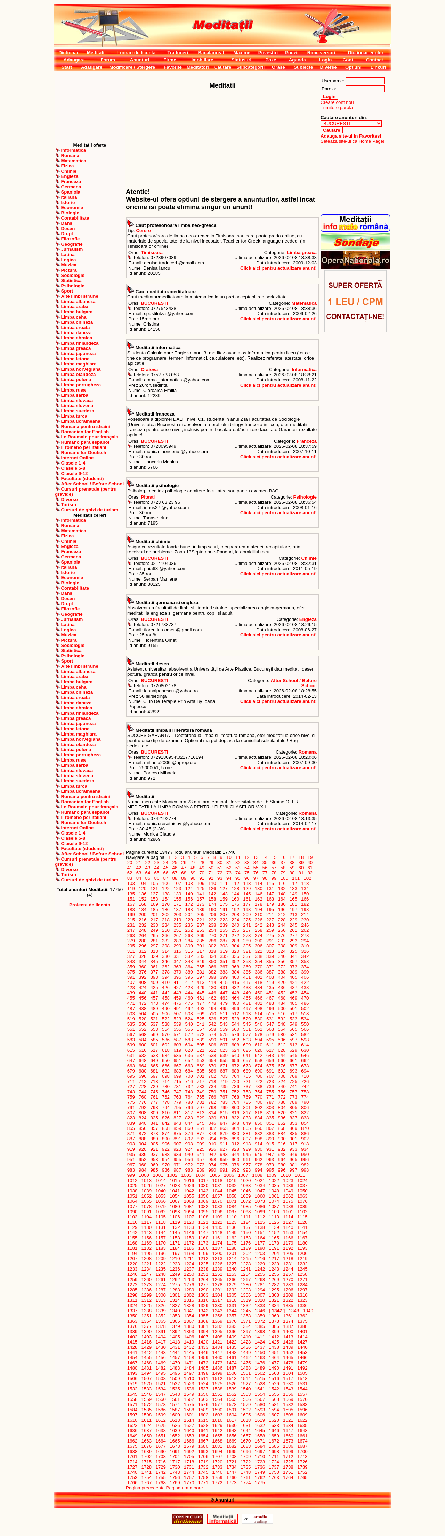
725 (293, 1081)
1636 (132, 1430)
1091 (146, 1211)
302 (212, 945)
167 (131, 904)
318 (212, 951)
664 (142, 1065)
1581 (274, 1404)
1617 (231, 1420)
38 (292, 862)
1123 (231, 1222)
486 (305, 1003)
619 (177, 1050)
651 (177, 1060)
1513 (231, 1378)
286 (212, 940)
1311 (132, 1300)
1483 (174, 1368)
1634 (288, 1425)
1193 (302, 1248)
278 (305, 935)
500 (282, 1008)
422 (305, 982)
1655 (217, 1435)
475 (177, 1003)
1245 (302, 1269)
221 (200, 919)
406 (305, 977)
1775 (259, 1482)
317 (200, 951)
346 (166, 961)
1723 (259, 1461)
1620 (274, 1420)
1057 (217, 1196)
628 (282, 1050)
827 (177, 1117)
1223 (174, 1263)
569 (154, 1034)
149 (293, 893)
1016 (189, 1180)
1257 (288, 1274)
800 (235, 1107)
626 (258, 1050)
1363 (132, 1321)
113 (247, 883)
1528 (259, 1383)
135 (131, 893)
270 (212, 935)
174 (212, 904)
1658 (259, 1435)
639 (224, 1055)
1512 (217, 1378)
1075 (288, 1201)
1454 (132, 1357)
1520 (146, 1383)
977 (247, 1164)
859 (177, 1128)
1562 (189, 1399)
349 (200, 961)
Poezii (292, 52)
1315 (189, 1300)
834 (258, 1117)
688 (235, 1071)
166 (305, 899)
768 (235, 1097)
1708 (231, 1456)
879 (224, 1133)
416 (235, 982)
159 (224, 899)
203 (177, 914)
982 (305, 1164)
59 (292, 867)
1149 (231, 1232)
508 (189, 1013)
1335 (288, 1305)
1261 (160, 1279)
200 (142, 914)
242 (258, 925)
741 (293, 1086)
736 (235, 1086)
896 (235, 1138)
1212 (203, 1258)
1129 (132, 1227)
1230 (274, 1263)
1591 (231, 1409)
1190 (259, 1248)
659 (270, 1060)
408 (142, 982)
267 (177, 935)
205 (200, 914)
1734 (231, 1467)
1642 (217, 1430)
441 (154, 992)
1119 (174, 1222)
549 (293, 1024)
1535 (174, 1388)
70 (202, 873)
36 (274, 862)
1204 (274, 1253)
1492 (302, 1368)
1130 (146, 1227)
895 (224, 1138)
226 (258, 919)
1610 (132, 1420)
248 (142, 930)
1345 (245, 1310)
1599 (160, 1415)
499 (270, 1008)
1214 (231, 1258)
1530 (288, 1383)
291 (270, 940)
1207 (132, 1258)
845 (200, 1123)
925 (200, 1149)
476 (189, 1003)
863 (224, 1128)
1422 (231, 1342)
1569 (288, 1399)
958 (212, 1159)
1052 (146, 1196)
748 (189, 1091)
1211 (189, 1258)
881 (247, 1133)
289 (247, 940)
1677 (160, 1446)
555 (177, 1029)
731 (177, 1086)
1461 (231, 1357)
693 (293, 1071)
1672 (274, 1441)
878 (212, 1133)
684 (189, 1071)
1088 (288, 1206)
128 (235, 888)
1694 (217, 1451)
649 (154, 1060)
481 (247, 1003)
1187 (217, 1248)
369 (247, 966)
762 (166, 1097)
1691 (174, 1451)
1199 (203, 1253)
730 (166, 1086)
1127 (288, 1222)
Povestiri (268, 52)
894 (212, 1138)
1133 (189, 1227)
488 (142, 1008)
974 (212, 1164)
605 (200, 1045)
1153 (288, 1232)
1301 (174, 1295)
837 (293, 1117)
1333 (259, 1305)
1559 (146, 1399)
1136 (231, 1227)
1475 (245, 1362)
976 (235, 1164)
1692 (189, 1451)
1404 (160, 1336)
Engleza (308, 619)
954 (166, 1159)
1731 (189, 1467)
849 (247, 1123)
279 (131, 940)
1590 (217, 1409)
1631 (245, 1425)
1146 (189, 1232)
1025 (132, 1185)
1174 (217, 1243)
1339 (160, 1310)
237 (200, 925)
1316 (203, 1300)
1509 (174, 1378)
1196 (160, 1253)
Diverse (328, 67)
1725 (288, 1461)
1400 (288, 1331)
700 (189, 1076)
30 (220, 862)
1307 (259, 1295)
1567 (259, 1399)
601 (154, 1045)
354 (258, 961)
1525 (217, 1383)
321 (247, 951)
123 (177, 888)
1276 (189, 1284)
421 (293, 982)
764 (189, 1097)
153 (154, 899)
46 (175, 867)
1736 (259, 1467)
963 (270, 1159)
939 (177, 1154)
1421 (217, 1342)
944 (235, 1154)
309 (293, 945)
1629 (217, 1425)
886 (305, 1133)
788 (282, 1102)
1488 (245, 1368)
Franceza (307, 441)
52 (229, 867)
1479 (302, 1362)
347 (177, 961)
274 (258, 935)
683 (177, 1071)
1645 (259, 1430)
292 (282, 940)
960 (235, 1159)
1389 (132, 1331)
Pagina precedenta (145, 1487)
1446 (203, 1352)
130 (258, 888)
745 (154, 1091)
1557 (302, 1394)
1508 (160, 1378)
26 (184, 862)
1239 (217, 1269)
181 (293, 904)
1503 (274, 1373)
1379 (174, 1326)
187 (177, 909)
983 (131, 1170)
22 (148, 862)
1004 (200, 1175)
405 (293, 977)
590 (212, 1039)
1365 (160, 1321)
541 (200, 1024)
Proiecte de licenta (89, 904)
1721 (231, 1461)
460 (189, 998)
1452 (288, 1352)
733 (200, 1086)
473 (154, 1003)
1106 (174, 1216)
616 (142, 1050)
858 (166, 1128)
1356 (217, 1316)
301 (200, 945)
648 (142, 1060)
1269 (274, 1279)
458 (166, 998)
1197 (174, 1253)
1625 (160, 1425)
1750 (274, 1472)
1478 (288, 1362)
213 (293, 914)
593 (247, 1039)
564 (282, 1029)
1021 (259, 1180)
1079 (160, 1206)
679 (131, 1071)
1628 (203, 1425)
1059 (245, 1196)
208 (235, 914)
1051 (132, 1196)
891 (177, 1138)
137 (154, 893)
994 (258, 1170)
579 (270, 1034)
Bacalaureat (211, 52)
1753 (132, 1477)
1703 (160, 1456)
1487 (231, 1368)
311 (131, 951)
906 (166, 1144)
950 (305, 1154)
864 (235, 1128)
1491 (288, 1368)
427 (177, 987)
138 (166, 893)
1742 (160, 1472)
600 (142, 1045)
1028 (174, 1185)
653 (200, 1060)
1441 (132, 1352)
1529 (274, 1383)
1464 (274, 1357)
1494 (146, 1373)
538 (166, 1024)
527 (224, 1018)
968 (142, 1164)
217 (154, 919)
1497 (189, 1373)
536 (142, 1024)
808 (142, 1112)
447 (224, 992)
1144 (160, 1232)
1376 (132, 1326)
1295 (274, 1289)
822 (305, 1112)
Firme (169, 60)
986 (166, 1170)
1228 (245, 1263)
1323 (302, 1300)
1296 (288, 1289)
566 (305, 1029)
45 (166, 867)
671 (224, 1065)
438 (305, 987)
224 (235, 919)
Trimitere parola (337, 107)
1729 (160, 1467)
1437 (259, 1347)
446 (212, 992)
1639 (174, 1430)
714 (166, 1081)
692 (282, 1071)
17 (292, 857)
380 (189, 972)
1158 (174, 1237)
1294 (259, 1289)
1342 (203, 1310)
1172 (189, 1243)
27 (193, 862)
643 (270, 1055)
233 (154, 925)
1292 (231, 1289)
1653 (189, 1435)
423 (131, 987)
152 (142, 899)
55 (256, 867)
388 (282, 972)
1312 (146, 1300)
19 (310, 857)
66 (166, 873)
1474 (231, 1362)
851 (270, 1123)
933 (293, 1149)
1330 (217, 1305)
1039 (146, 1190)
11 (238, 857)
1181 (132, 1248)
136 (142, 893)
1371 (245, 1321)
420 (282, 982)
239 (224, 925)
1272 (132, 1284)
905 (154, 1144)
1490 (274, 1368)
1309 (288, 1295)
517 (293, 1013)
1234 (146, 1269)
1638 (160, 1430)
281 (154, 940)
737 (247, 1086)
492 (189, 1008)
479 (224, 1003)
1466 (302, 1357)
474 (166, 1003)
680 (142, 1071)
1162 (231, 1237)
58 (283, 867)
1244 (288, 1269)
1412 (274, 1336)
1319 (245, 1300)
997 (293, 1170)
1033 (245, 1185)
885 (293, 1133)
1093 (174, 1211)
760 (142, 1097)
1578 (231, 1404)
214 (305, 914)
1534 (160, 1388)
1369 (217, 1321)
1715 (146, 1461)
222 (212, 919)
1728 (146, 1467)
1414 (302, 1336)
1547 (160, 1394)
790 (305, 1102)
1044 (217, 1190)
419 (270, 982)
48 (193, 867)
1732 (203, 1467)
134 (305, 888)
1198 (189, 1253)
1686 (288, 1446)
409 (154, 982)
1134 (203, 1227)
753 (247, 1091)
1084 (231, 1206)
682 (166, 1071)
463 (224, 998)
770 (258, 1097)
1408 (217, 1336)
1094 (189, 1211)
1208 (146, 1258)
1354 (189, 1316)
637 (200, 1055)
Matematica (304, 303)
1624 (146, 1425)
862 (212, 1128)
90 (193, 878)
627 (270, 1050)
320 (235, 951)
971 (177, 1164)
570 (166, 1034)
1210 (174, 1258)
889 (154, 1138)
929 (247, 1149)
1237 (189, 1269)
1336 (302, 1305)
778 (166, 1102)
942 (212, 1154)
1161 (217, 1237)
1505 (302, 1373)
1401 (302, 1331)
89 (184, 878)
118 (305, 883)
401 (247, 977)
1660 (288, 1435)
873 (154, 1133)
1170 (160, 1243)
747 (177, 1091)
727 (131, 1086)
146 (258, 893)
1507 (146, 1378)
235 (177, 925)
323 (270, 951)
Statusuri (242, 60)
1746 (217, 1472)
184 (142, 909)
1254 (245, 1274)
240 (235, 925)
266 (166, 935)
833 (247, 1117)
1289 (189, 1289)
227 (270, 919)
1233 (132, 1269)
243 (270, 925)
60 (301, 867)
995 (270, 1170)
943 (224, 1154)
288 (235, 940)
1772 (217, 1482)
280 (142, 940)
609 (247, 1045)
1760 (231, 1477)
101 (296, 878)
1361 (288, 1316)
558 (212, 1029)
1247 (146, 1274)
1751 (288, 1472)
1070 (217, 1201)
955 (177, 1159)
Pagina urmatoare (184, 1487)
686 (212, 1071)
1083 (217, 1206)
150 (305, 893)
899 (270, 1138)
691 (270, 1071)
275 (270, 935)
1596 (302, 1409)
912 (235, 1144)
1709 (245, 1456)
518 (305, 1013)
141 (200, 893)
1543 (288, 1388)
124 (189, 888)
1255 (259, 1274)
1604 (231, 1415)
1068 (189, 1201)
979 (270, 1164)
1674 (302, 1441)
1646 (274, 1430)
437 (293, 987)
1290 (203, 1289)
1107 (189, 1216)
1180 (302, 1243)
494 (212, 1008)
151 (131, 899)
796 (189, 1107)
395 (177, 977)
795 (177, 1107)
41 (130, 867)
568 (142, 1034)
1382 (217, 1326)
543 (224, 1024)
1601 (189, 1415)
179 (270, 904)
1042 (189, 1190)
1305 (231, 1295)
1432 (189, 1347)
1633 (274, 1425)
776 (142, 1102)
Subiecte (303, 67)
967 (131, 1164)
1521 (160, 1383)
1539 (231, 1388)
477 (200, 1003)
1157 (160, 1237)
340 (282, 956)
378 (166, 972)
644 (282, 1055)
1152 (274, 1232)
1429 (146, 1347)
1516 (274, 1378)
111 (224, 883)
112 (235, 883)
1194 (132, 1253)
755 (270, 1091)
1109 (217, 1216)
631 (131, 1055)
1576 (203, 1404)
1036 (288, 1185)
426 (166, 987)
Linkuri (378, 67)
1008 (257, 1175)
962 (258, 1159)
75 (247, 873)
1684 (259, 1446)
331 (177, 956)
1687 (302, 1446)
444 (189, 992)
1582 (288, 1404)
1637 (146, 1430)
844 (189, 1123)
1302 (189, 1295)
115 (270, 883)
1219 (302, 1258)
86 (157, 878)
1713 (302, 1456)
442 (166, 992)
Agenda (297, 60)
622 (212, 1050)
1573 (160, 1404)
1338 (146, 1310)
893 (200, 1138)
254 (212, 930)
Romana (307, 752)
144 (235, 893)
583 (131, 1039)
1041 (174, 1190)
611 (270, 1045)
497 (247, 1008)
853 (293, 1123)
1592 (245, 1409)
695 (131, 1076)
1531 (302, 1383)
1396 (231, 1331)
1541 (259, 1388)
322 (258, 951)
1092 (160, 1211)
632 (142, 1055)
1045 (231, 1190)
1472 (203, 1362)
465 (247, 998)
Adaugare (74, 60)
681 (154, 1071)
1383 (231, 1326)
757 (293, 1091)
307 (270, 945)
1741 (146, 1472)
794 (166, 1107)
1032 (231, 1185)
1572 (146, 1404)
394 (166, 977)
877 (200, 1133)
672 (235, 1065)
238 (212, 925)
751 (224, 1091)
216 (142, 919)
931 (270, 1149)
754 (258, 1091)
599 (131, 1045)
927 (224, 1149)
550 (305, 1024)
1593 (259, 1409)
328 (142, 956)
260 (282, 930)
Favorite (173, 67)
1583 (302, 1404)
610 (258, 1045)
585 (154, 1039)
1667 (203, 1441)
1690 (160, 1451)
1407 (203, 1336)
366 (212, 966)
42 (139, 867)
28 (202, 862)
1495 (160, 1373)
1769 (174, 1482)
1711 (274, 1456)
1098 (245, 1211)
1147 (203, 1232)
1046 (245, 1190)
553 (154, 1029)
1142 (132, 1232)
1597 (132, 1415)
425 (154, 987)
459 (177, 998)
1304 (217, 1295)
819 (270, 1112)
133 (293, 888)
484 (282, 1003)
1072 (245, 1201)
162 (258, 899)
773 (293, 1097)
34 (256, 862)
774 (305, 1097)
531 (270, 1018)
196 (282, 909)
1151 (259, 1232)
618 (166, 1050)
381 (200, 972)
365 (200, 966)
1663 (146, 1441)
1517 (288, 1378)
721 (247, 1081)
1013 (146, 1180)
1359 (259, 1316)
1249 (174, 1274)
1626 (174, 1425)
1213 (217, 1258)
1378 (160, 1326)
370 (258, 966)
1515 (259, 1378)
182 (305, 904)
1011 (299, 1175)
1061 (274, 1196)
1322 (288, 1300)
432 (235, 987)
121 (154, 888)
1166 (288, 1237)
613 (293, 1045)
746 (166, 1091)
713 (154, 1081)
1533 (146, 1388)
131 (270, 888)
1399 (274, 1331)
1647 (288, 1430)
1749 (259, 1472)
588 (189, 1039)
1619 (259, 1420)
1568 (274, 1399)
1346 (259, 1310)
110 (212, 883)
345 (154, 961)
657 (247, 1060)
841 (154, 1123)
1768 (160, 1482)
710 (305, 1076)
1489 (259, 1368)
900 (282, 1138)
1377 (146, 1326)
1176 (245, 1243)
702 (212, 1076)
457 (154, 998)
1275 (174, 1284)
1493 (132, 1373)
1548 (174, 1394)
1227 (231, 1263)
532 (282, 1018)
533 (293, 1018)
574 (212, 1034)
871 (131, 1133)
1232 (302, 1263)
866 (258, 1128)
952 (142, 1159)
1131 (160, 1227)
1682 (231, 1446)
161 (247, 899)
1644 (245, 1430)
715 (177, 1081)
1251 (203, 1274)
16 (283, 857)
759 (131, 1097)
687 (224, 1071)
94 (229, 878)
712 (142, 1081)
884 (282, 1133)
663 (131, 1065)
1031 (217, 1185)
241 (247, 925)
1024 (302, 1180)
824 (142, 1117)
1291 (217, 1289)
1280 (245, 1284)
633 (154, 1055)
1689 (146, 1451)
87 (166, 878)
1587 (174, 1409)
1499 (217, 1373)
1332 (245, 1305)
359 (131, 966)
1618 (245, 1420)
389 (293, 972)
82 (310, 873)
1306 (245, 1295)
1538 (217, 1388)
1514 (245, 1378)
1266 (231, 1279)
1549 (189, 1394)
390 (305, 972)
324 (282, 951)
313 (154, 951)
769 (247, 1097)
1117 (146, 1222)
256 (235, 930)
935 (131, 1154)
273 (247, 935)
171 (177, 904)
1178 (274, 1243)
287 (224, 940)
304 (235, 945)
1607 (274, 1415)
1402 (132, 1336)
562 (258, 1029)
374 (305, 966)
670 (212, 1065)
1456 (160, 1357)
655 (224, 1060)
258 (258, 930)
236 (189, 925)
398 (212, 977)
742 (305, 1086)
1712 (288, 1456)
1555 (274, 1394)
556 (189, 1029)
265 (154, 935)
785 (247, 1102)
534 (305, 1018)
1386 (274, 1326)
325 (293, 951)
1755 (160, 1477)
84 (139, 878)
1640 (189, 1430)
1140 (288, 1227)
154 (166, 899)
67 (175, 873)
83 (130, 878)
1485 (203, 1368)
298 (166, 945)
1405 (174, 1336)
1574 (174, 1404)
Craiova (149, 369)
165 (293, 899)
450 (258, 992)
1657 (245, 1435)
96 (247, 878)
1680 (203, 1446)
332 (189, 956)
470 (305, 998)
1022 (274, 1180)
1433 (203, 1347)
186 (166, 909)
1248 (160, 1274)
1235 (160, 1269)
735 (224, 1086)
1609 (302, 1415)
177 (247, 904)
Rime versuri (321, 52)
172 (189, 904)
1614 (189, 1420)
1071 (231, 1201)
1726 (302, 1461)
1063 (302, 1196)
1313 (160, 1300)
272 (235, 935)
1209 (160, 1258)
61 (310, 867)
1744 (189, 1472)
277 (293, 935)
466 (258, 998)
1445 (189, 1352)
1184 (174, 1248)
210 (258, 914)
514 (258, 1013)
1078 (146, 1206)
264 (142, 935)
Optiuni (353, 67)
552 (142, 1029)
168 (142, 904)
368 (235, 966)
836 (282, 1117)
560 (235, 1029)
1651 (160, 1435)
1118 (160, 1222)
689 (247, 1071)
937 (154, 1154)
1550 (203, 1394)
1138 (259, 1227)
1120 (189, 1222)
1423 (245, 1342)
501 (293, 1008)
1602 (203, 1415)
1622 (302, 1420)
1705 (189, 1456)
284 (189, 940)
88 (175, 878)
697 (154, 1076)
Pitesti (148, 497)
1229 (259, 1263)
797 (200, 1107)
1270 (288, 1279)
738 (258, 1086)
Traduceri (177, 52)
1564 (217, 1399)
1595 (288, 1409)
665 (154, 1065)
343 (131, 961)
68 (184, 873)
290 (258, 940)
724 (282, 1081)
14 (265, 857)
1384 (245, 1326)
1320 (259, 1300)
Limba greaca (302, 252)
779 (177, 1102)
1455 (146, 1357)
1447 (217, 1352)
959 (224, 1159)
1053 (160, 1196)
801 (247, 1107)
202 (166, 914)
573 (200, 1034)
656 (235, 1060)
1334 (274, 1305)
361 (154, 966)
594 (258, 1039)
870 (305, 1128)
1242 (259, 1269)
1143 (146, 1232)
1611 (146, 1420)
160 (235, 899)
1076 (302, 1201)
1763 (274, 1477)
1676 (146, 1446)
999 (131, 1175)
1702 (146, 1456)
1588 (189, 1409)
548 (282, 1024)
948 (282, 1154)
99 (274, 878)
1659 (274, 1435)
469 (293, 998)
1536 (189, 1388)
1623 (132, 1425)
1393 (189, 1331)
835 (270, 1117)
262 (305, 930)
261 (293, 930)
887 (131, 1138)
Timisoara (152, 252)
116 (282, 883)
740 (282, 1086)
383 (224, 972)
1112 (259, 1216)
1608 (288, 1415)
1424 (259, 1342)
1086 (259, 1206)
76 (256, 873)
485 (293, 1003)
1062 (288, 1196)
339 (270, 956)
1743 (174, 1472)
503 (131, 1013)
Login (325, 60)
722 (258, 1081)
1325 (146, 1305)
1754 (146, 1477)
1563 (203, 1399)
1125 (259, 1222)
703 (224, 1076)
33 (247, 862)
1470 (174, 1362)
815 (224, 1112)
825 (154, 1117)
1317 (217, 1300)
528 (235, 1018)
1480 (132, 1368)
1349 (307, 1310)
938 (166, 1154)
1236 (174, 1269)
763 (177, 1097)
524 (189, 1018)
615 (131, 1050)
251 (177, 930)
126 (212, 888)
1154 (302, 1232)
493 (200, 1008)
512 (235, 1013)
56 (265, 867)
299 (177, 945)
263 (131, 935)
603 (177, 1045)
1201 (231, 1253)
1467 (132, 1362)
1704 (174, 1456)
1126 (274, 1222)
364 (189, 966)
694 (305, 1071)
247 (131, 930)
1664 (160, 1441)
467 (270, 998)
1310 (302, 1295)
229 (293, 919)
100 (284, 878)
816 (235, 1112)
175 (224, 904)
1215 (245, 1258)
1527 (245, 1383)
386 (258, 972)
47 (184, 867)
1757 (189, 1477)
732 (189, 1086)
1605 (245, 1415)
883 (270, 1133)
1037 (302, 1185)
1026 (146, 1185)
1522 (174, 1383)
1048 (274, 1190)
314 (166, 951)
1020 (245, 1180)
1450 (259, 1352)
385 (247, 972)
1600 (174, 1415)
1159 (189, 1237)
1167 (302, 1237)
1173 (203, 1243)
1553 (245, 1394)
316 (189, 951)
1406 (189, 1336)
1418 (174, 1342)
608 (235, 1045)
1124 (245, 1222)
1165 (274, 1237)
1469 (160, 1362)
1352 (160, 1316)
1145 (174, 1232)
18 (301, 857)
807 (131, 1112)
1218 (288, 1258)
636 (189, 1055)
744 (142, 1091)
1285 (132, 1289)
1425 (274, 1342)
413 (200, 982)
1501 (245, 1373)
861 (200, 1128)
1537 (203, 1388)
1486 (217, 1368)
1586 (160, 1409)
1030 (203, 1185)
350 (212, 961)
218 (166, 919)
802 (258, 1107)
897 (247, 1138)
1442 (146, 1352)
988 (189, 1170)
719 (224, 1081)
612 (282, 1045)
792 (142, 1107)
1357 (231, 1316)
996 (282, 1170)
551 (131, 1029)
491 (177, 1008)
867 (270, 1128)
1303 (203, 1295)
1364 (146, 1321)
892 (189, 1138)
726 (305, 1081)
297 (154, 945)
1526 (231, 1383)
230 (305, 919)
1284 (302, 1284)
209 (247, 914)
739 (270, 1086)
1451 (274, 1352)
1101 (288, 1211)
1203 (259, 1253)
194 (258, 909)
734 (212, 1086)
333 (200, 956)
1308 (274, 1295)
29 (211, 862)
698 (166, 1076)
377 (154, 972)
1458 (189, 1357)
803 (270, 1107)
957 (200, 1159)
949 (293, 1154)
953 (154, 1159)
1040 (160, 1190)
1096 (217, 1211)
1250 (189, 1274)
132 (282, 888)
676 (282, 1065)
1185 (189, 1248)
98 (265, 878)
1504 (288, 1373)
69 (193, 873)
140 (189, 893)
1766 (132, 1482)
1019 (231, 1180)
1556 (288, 1394)
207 (224, 914)
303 (224, 945)
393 (154, 977)
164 (282, 899)
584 (142, 1039)
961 (247, 1159)
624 (235, 1050)
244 (282, 925)
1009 (271, 1175)
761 (154, 1097)
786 (258, 1102)
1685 (274, 1446)
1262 (174, 1279)
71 (211, 873)
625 (247, 1050)
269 (200, 935)
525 (200, 1018)
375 (131, 972)
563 (270, 1029)
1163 (245, 1237)
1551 (217, 1394)
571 (177, 1034)
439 (131, 992)
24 (166, 862)
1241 (245, 1269)
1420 (203, 1342)
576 (235, 1034)
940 (189, 1154)
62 (130, 873)
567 (131, 1034)
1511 (203, 1378)
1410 (245, 1336)
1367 (189, 1321)
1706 (203, 1456)
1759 (217, 1477)
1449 (245, 1352)
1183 (160, 1248)
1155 (132, 1237)
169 (154, 904)
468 (282, 998)
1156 (146, 1237)
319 (224, 951)
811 (177, 1112)
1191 (274, 1248)
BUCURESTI (154, 303)
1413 (288, 1336)
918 (305, 1144)
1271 (302, 1279)
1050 (302, 1190)
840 (142, 1123)
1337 (132, 1310)
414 (212, 982)
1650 (146, 1435)
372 (282, 966)
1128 (302, 1222)
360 (142, 966)
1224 (189, 1263)
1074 (274, 1201)
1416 (146, 1342)
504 (142, 1013)
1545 (132, 1394)
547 (270, 1024)
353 (247, 961)
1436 (245, 1347)
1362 (302, 1316)
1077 (132, 1206)
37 (283, 862)
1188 (231, 1248)
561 (247, 1029)
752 (235, 1091)
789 (293, 1102)
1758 (203, 1477)
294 (305, 940)
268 (189, 935)
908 (189, 1144)
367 (224, 966)
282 (166, 940)
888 (142, 1138)
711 (131, 1081)
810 (166, 1112)
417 (247, 982)
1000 (143, 1175)
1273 (146, 1284)
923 (177, 1149)
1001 (158, 1175)
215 (131, 919)
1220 (132, 1263)
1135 (217, 1227)
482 (258, 1003)
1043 (203, 1190)
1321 (274, 1300)
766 (212, 1097)
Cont (348, 60)
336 (235, 956)
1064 (132, 1201)
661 (293, 1060)
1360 (274, 1316)
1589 (203, 1409)
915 (270, 1144)
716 (189, 1081)
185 (154, 909)
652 (189, 1060)
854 (305, 1123)
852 (282, 1123)
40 (310, 862)
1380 (189, 1326)
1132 (174, 1227)
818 (258, 1112)
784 (235, 1102)
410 (166, 982)
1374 (288, 1321)
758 (305, 1091)
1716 (160, 1461)
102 (307, 878)
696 (142, 1076)
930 (258, 1149)
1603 (217, 1415)
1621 (288, 1420)
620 (189, 1050)
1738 (288, 1467)
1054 (174, 1196)
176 (235, 904)
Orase (278, 67)
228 (282, 919)
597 (293, 1039)
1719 (203, 1461)
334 (212, 956)
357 (293, 961)
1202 (245, 1253)
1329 (203, 1305)
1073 (259, 1201)
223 (224, 919)
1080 (174, 1206)
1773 (231, 1482)
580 (282, 1034)
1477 (274, 1362)
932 (282, 1149)
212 (282, 914)
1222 (160, 1263)
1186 (203, 1248)
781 (200, 1102)
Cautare (223, 67)
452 (282, 992)
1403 (146, 1336)
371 (270, 966)
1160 (203, 1237)
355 (270, 961)
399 (224, 977)
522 (166, 1018)
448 (235, 992)
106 (166, 883)
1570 (302, 1399)
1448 (231, 1352)
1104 (146, 1216)
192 (235, 909)
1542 (274, 1388)
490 (166, 1008)
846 (212, 1123)
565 (293, 1029)
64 (148, 873)
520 (142, 1018)
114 (258, 883)
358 (305, 961)
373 (293, 966)
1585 (146, 1409)
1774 (245, 1482)
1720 (217, 1461)
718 (212, 1081)
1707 (217, 1456)
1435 (231, 1347)
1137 (245, 1227)
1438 (274, 1347)
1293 (245, 1289)
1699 (288, 1451)
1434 (217, 1347)
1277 (203, 1284)
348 (189, 961)
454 (305, 992)
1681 (217, 1446)
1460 (217, 1357)
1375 (302, 1321)
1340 (174, 1310)
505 (154, 1013)
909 (200, 1144)
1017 (203, 1180)
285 (200, 940)
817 (247, 1112)
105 (154, 883)
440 (142, 992)
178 (258, 904)
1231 (288, 1263)
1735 (245, 1467)
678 (305, 1065)
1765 (302, 1477)
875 (177, 1133)
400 (235, 977)
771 (270, 1097)
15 (274, 857)
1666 (189, 1441)
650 (166, 1060)
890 (166, 1138)
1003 (186, 1175)
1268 (259, 1279)
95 (238, 878)
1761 (245, 1477)
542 (212, 1024)
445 (200, 992)
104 (142, 883)
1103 (132, 1216)
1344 (231, 1310)
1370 (231, 1321)
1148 (217, 1232)
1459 (203, 1357)
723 (270, 1081)
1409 (231, 1336)
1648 (302, 1430)
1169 (146, 1243)
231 (131, 925)
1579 (245, 1404)
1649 (132, 1435)
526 (212, 1018)
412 (189, 982)
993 (247, 1170)
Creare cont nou (337, 102)
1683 (245, 1446)
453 (293, 992)
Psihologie (305, 497)
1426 (288, 1342)
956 (189, 1159)
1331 (231, 1305)
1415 (132, 1342)
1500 (231, 1373)
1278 (217, 1284)
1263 (189, 1279)
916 (282, 1144)
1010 (285, 1175)
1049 (288, 1190)
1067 (174, 1201)
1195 (146, 1253)
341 (293, 956)
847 (224, 1123)
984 (142, 1170)
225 (247, 919)
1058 (231, 1196)
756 (282, 1091)
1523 (189, 1383)
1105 (160, 1216)
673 (247, 1065)
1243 (274, 1269)
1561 (174, 1399)
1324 (132, 1305)
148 (282, 893)
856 (142, 1128)
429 (200, 987)
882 (258, 1133)
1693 (203, 1451)
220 (189, 919)
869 (293, 1128)
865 (247, 1128)
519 (131, 1018)
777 (154, 1102)
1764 (288, 1477)
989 (200, 1170)
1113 (274, 1216)
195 (270, 909)
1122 (217, 1222)
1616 (217, 1420)
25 (175, 862)
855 (131, 1128)
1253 (231, 1274)
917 (293, 1144)
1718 (189, 1461)
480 (235, 1003)
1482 (160, 1368)
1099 (259, 1211)
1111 (245, 1216)
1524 (203, 1383)
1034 (259, 1185)
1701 (132, 1456)
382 (212, 972)
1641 (203, 1430)
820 (282, 1112)
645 (293, 1055)
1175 (231, 1243)
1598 (146, 1415)
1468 (146, 1362)
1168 (132, 1243)
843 (177, 1123)
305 (247, 945)
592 (235, 1039)
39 (301, 862)
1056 (203, 1196)
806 (305, 1107)
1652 (174, 1435)
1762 (259, 1477)
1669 (231, 1441)
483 (270, 1003)
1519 (132, 1383)
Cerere (143, 230)
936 (142, 1154)
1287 (160, 1289)
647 (131, 1060)
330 (166, 956)
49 (202, 867)
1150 (245, 1232)
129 (247, 888)
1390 (146, 1331)
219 (177, 919)
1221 (146, 1263)
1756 (174, 1477)
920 (142, 1149)
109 (200, 883)
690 (258, 1071)
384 (235, 972)
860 (189, 1128)
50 (211, 867)
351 (224, 961)
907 (177, 1144)
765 (200, 1097)
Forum (107, 60)
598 (305, 1039)
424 (142, 987)
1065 (146, 1201)
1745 (203, 1472)
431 (224, 987)
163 (270, 899)
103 (131, 883)
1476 (259, 1362)
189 (200, 909)
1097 (231, 1211)
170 (166, 904)
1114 (288, 1216)
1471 (189, 1362)
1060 (259, 1196)
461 (200, 998)
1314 (174, 1300)
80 (292, 873)
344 (142, 961)
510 (212, 1013)
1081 (189, 1206)
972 (189, 1164)
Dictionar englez (366, 52)
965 (293, 1159)
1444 (174, 1352)
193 (247, 909)
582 (305, 1034)
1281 (259, 1284)
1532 (132, 1388)
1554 (259, 1394)
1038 (132, 1190)
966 (305, 1159)
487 (131, 1008)
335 (224, 956)
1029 (189, 1185)
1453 (302, 1352)
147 (270, 893)
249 (154, 930)
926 (212, 1149)
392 (142, 977)
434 (258, 987)
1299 (146, 1295)
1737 (274, 1467)
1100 (274, 1211)
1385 (259, 1326)
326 (305, 951)
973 (200, 1164)
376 (142, 972)
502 (305, 1008)
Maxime (241, 52)
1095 (203, 1211)
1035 (274, 1185)
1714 (132, 1461)
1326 (160, 1305)
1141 (302, 1227)
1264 (203, 1279)
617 (154, 1050)
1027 (160, 1185)
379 (177, 972)
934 (305, 1149)
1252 (217, 1274)
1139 (274, 1227)
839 (131, 1123)
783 (224, 1102)
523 (177, 1018)
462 (212, 998)
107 (177, 883)
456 (142, 998)
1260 (146, 1279)
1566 (245, 1399)
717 (200, 1081)
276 (282, 935)
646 (305, 1055)
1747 (231, 1472)
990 (212, 1170)
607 (224, 1045)
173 (200, 904)
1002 (172, 1175)
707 (270, 1076)
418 (258, 982)
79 (283, 873)
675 (270, 1065)
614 (305, 1045)
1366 (174, 1321)
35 (265, 862)
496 (235, 1008)
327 (131, 956)
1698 (274, 1451)
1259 (132, 1279)
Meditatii (96, 52)
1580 (259, 1404)
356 (282, 961)
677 (293, 1065)
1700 (302, 1451)
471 (131, 1003)
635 (177, 1055)
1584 (132, 1409)
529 (247, 1018)
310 (305, 945)
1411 (259, 1336)
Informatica (304, 369)
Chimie (309, 558)
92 (211, 878)
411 (177, 982)
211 (270, 914)
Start (67, 67)
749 (200, 1091)
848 (235, 1123)
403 (270, 977)
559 (224, 1029)
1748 (245, 1472)
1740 (132, 1472)
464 (235, 998)
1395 (217, 1331)
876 (189, 1133)
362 (166, 966)
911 (224, 1144)
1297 (302, 1289)
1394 (203, 1331)
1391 (160, 1331)
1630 (231, 1425)
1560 (160, 1399)
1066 (160, 1201)
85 (148, 878)
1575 (189, 1404)
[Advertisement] (89, 106)
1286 (146, 1289)
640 (235, 1055)
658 (258, 1060)
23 (157, 862)
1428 (132, 1347)
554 (166, 1029)
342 (305, 956)
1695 (231, 1451)
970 (166, 1164)
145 (247, 893)
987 (177, 1170)
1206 (302, 1253)
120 (142, 888)
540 (189, 1024)
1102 (302, 1211)
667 (177, 1065)
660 (282, 1060)
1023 (288, 1180)
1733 (217, 1467)
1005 (214, 1175)
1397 (245, 1331)
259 (270, 930)
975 (224, 1164)
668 (189, 1065)
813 (200, 1112)
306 (258, 945)
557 (200, 1029)
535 (131, 1024)
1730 (174, 1467)
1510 (189, 1378)
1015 (174, 1180)
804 (282, 1107)
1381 (203, 1326)
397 (200, 977)
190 (212, 909)
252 (189, 930)
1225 (203, 1263)
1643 (231, 1430)
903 (131, 1144)
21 (139, 862)
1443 (160, 1352)
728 (142, 1086)
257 (247, 930)
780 (189, 1102)
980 (282, 1164)
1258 (302, 1274)
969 (154, 1164)
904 (142, 1144)
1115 (302, 1216)
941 (200, 1154)
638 (212, 1055)
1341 (189, 1310)
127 (224, 888)
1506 (132, 1378)
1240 (231, 1269)
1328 (189, 1305)
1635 (302, 1425)
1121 (203, 1222)
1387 (288, 1326)
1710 (259, 1456)
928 (235, 1149)
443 (177, 992)
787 (270, 1102)
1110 (231, 1216)
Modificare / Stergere (132, 67)
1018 (217, 1180)
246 (305, 925)
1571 (132, 1404)
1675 (132, 1446)
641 (247, 1055)
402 (258, 977)
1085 (245, 1206)
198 (305, 909)
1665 (174, 1441)
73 (229, 873)
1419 (189, 1342)
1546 (146, 1394)
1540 (245, 1388)
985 (154, 1170)
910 (212, 1144)
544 (235, 1024)
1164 (259, 1237)
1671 (259, 1441)
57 (274, 867)
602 (166, 1045)
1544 (302, 1388)
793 (154, 1107)
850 (258, 1123)
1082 (203, 1206)
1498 (203, 1373)
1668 (217, 1441)
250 (166, 930)
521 (154, 1018)
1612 (160, 1420)
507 (177, 1013)
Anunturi (139, 60)
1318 (231, 1300)
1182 (146, 1248)
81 (301, 873)
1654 (203, 1435)
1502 (259, 1373)
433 (247, 987)
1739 (302, 1467)
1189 (245, 1248)
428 (189, 987)
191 (224, 909)
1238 (203, 1269)
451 (270, 992)
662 (305, 1060)
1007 (243, 1175)
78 (274, 873)
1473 (217, 1362)
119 (131, 888)
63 (139, 873)
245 (293, 925)
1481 (146, 1368)
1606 (259, 1415)
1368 (203, 1321)
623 (224, 1050)
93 (220, 878)
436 (282, 987)
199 (131, 914)
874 (166, 1133)
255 (224, 930)
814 (212, 1112)
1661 (302, 1435)
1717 (174, 1461)
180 (282, 904)
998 (305, 1170)
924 (189, 1149)
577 (247, 1034)
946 (258, 1154)
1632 (259, 1425)
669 (200, 1065)
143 (224, 893)
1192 (288, 1248)
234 (166, 925)
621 (200, 1050)
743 (131, 1091)
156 (189, 899)
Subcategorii (250, 67)
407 (131, 982)
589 (200, 1039)
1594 (274, 1409)
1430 (160, 1347)
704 (235, 1076)
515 (270, 1013)
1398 (259, 1331)
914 (258, 1144)
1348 (294, 1310)
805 (293, 1107)
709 (293, 1076)
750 (212, 1091)
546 (258, 1024)
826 (166, 1117)
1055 (189, 1196)
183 (131, 909)
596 (282, 1039)
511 (224, 1013)
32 (238, 862)
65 (157, 873)
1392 (174, 1331)
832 (235, 1117)
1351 (146, 1316)
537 (154, 1024)
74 (238, 873)
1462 (245, 1357)
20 (130, 862)
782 (212, 1102)
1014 (160, 1180)
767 (224, 1097)
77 (265, 873)
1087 (274, 1206)
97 (256, 878)
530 (258, 1018)
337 (247, 956)
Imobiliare (202, 60)
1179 (288, 1243)
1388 (302, 1326)
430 (212, 987)
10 (229, 857)
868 (282, 1128)
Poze (270, 60)
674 (258, 1065)
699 (177, 1076)
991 (224, 1170)
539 (177, 1024)
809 (154, 1112)
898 (258, 1138)
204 (189, 914)
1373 (274, 1321)
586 (166, 1039)
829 (200, 1117)
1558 (132, 1399)
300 (189, 945)
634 (166, 1055)
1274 (160, 1284)
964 (282, 1159)
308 (282, 945)
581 (293, 1034)
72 (220, 873)
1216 (259, 1258)
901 (293, 1138)
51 (220, 867)
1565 (231, 1399)
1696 (245, 1451)
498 (258, 1008)
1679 (189, 1446)
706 (258, 1076)
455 (131, 998)
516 (282, 1013)
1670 (245, 1441)
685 (200, 1071)
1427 (302, 1342)
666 (166, 1065)
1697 (259, 1451)
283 (177, 940)
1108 (203, 1216)
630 (305, 1050)
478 (212, 1003)
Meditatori (198, 67)
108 (189, 883)
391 (131, 977)
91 (202, 878)
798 (212, 1107)
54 (247, 867)
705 (247, 1076)
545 (247, 1024)
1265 (217, 1279)
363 (177, 966)
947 (270, 1154)
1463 (259, 1357)
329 (154, 956)
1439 (288, 1347)
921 (154, 1149)
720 (235, 1081)
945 (247, 1154)
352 (235, 961)
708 (282, 1076)
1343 (217, 1310)
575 (224, 1034)
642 (258, 1055)
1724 (274, 1461)
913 (247, 1144)
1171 (174, 1243)
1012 (132, 1180)
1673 (288, 1441)
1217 (274, 1258)
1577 (217, 1404)
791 (131, 1107)
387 (270, 972)
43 (148, 867)
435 (270, 987)
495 (224, 1008)
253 (200, 930)
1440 (302, 1347)
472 (142, 1003)
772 (282, 1097)
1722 (245, 1461)
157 (200, 899)
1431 (174, 1347)
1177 (259, 1243)
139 (177, 893)
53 (238, 867)
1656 (231, 1435)
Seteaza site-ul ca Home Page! (353, 141)
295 (131, 945)
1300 (160, 1295)
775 (131, 1102)
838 (305, 1117)
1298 (132, 1295)
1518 (302, 1378)
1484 (189, 1368)
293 (293, 940)
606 (212, 1045)
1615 (203, 1420)
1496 (174, 1373)
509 (200, 1013)
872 (142, 1133)
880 (235, 1133)
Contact (374, 60)
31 (229, 862)
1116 (132, 1222)
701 (200, 1076)
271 (224, 935)
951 (131, 1159)
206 (212, 914)
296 (142, 945)
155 (177, 899)
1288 (174, 1289)
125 (200, 888)
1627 (189, 1425)
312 (142, 951)
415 (224, 982)
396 (189, 977)
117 (293, 883)
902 (305, 1138)
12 (247, 857)
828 (189, 1117)
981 (293, 1164)
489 (154, 1008)
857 (154, 1128)
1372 (259, 1321)
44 (157, 867)
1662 (132, 1441)
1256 (274, 1274)
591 (224, 1039)
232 (142, 925)
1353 (174, 1316)
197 (293, 909)
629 (293, 1050)
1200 (217, 1253)
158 (212, 899)
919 (131, 1149)
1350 (132, 1316)
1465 (288, 1357)
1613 (174, 1420)
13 (256, 857)
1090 (132, 1211)
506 (166, 1013)
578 (258, 1034)
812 (189, 1112)
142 (212, 893)
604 (189, 1045)
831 (224, 1117)
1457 (174, 1357)
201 (154, 914)
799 (224, 1107)
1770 (189, 1482)
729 (154, 1086)
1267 (245, 1279)
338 (258, 956)
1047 (259, 1190)
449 (247, 992)
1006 (228, 1175)
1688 (132, 1451)
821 (293, 1112)
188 (189, 909)
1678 (174, 1446)
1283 (288, 1284)
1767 (146, 1482)
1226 (217, 1263)
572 (189, 1034)
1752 (302, 1472)
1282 (274, 1284)
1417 (160, 1342)
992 (235, 1170)
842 (166, 1123)
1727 (132, 1467)
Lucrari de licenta (136, 52)
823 (131, 1117)
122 (166, 888)
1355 (203, 1316)
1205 (288, 1253)
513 (247, 1013)
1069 (203, 1201)
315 (177, 951)
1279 (231, 1284)
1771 (203, 1482)
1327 (174, 1305)
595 (270, 1039)
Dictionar (68, 52)
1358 (245, 1316)
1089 (302, 1206)
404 (282, 977)
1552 (231, 1394)
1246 (132, 1274)
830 (212, 1117)
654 (212, 1060)
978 (258, 1164)
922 (166, 1149)
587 (177, 1039)
